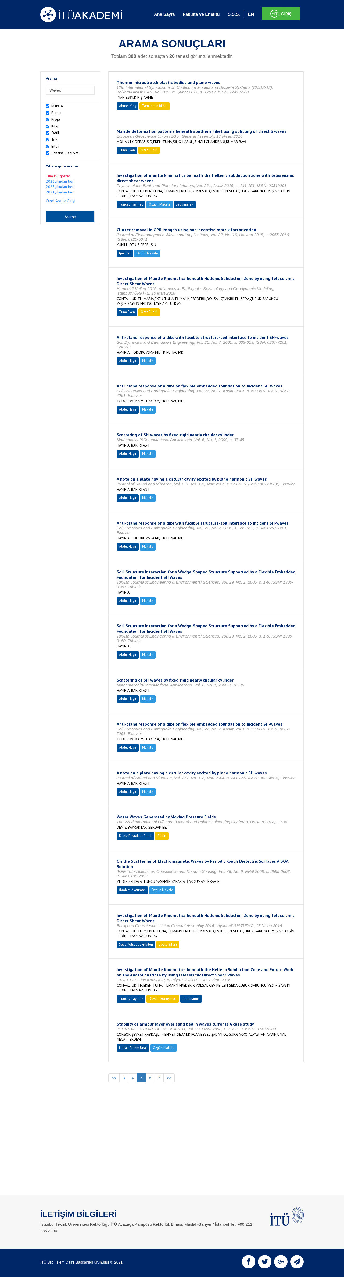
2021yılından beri (60, 192)
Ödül (55, 132)
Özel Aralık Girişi (60, 200)
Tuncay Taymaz (131, 204)
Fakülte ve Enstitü (201, 14)
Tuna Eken (127, 150)
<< (114, 1078)
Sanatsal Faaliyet (64, 153)
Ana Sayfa (164, 14)
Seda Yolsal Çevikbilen (136, 944)
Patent (56, 112)
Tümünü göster (58, 176)
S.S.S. (234, 14)
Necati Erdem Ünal (133, 1047)
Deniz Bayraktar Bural (135, 835)
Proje (55, 119)
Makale (57, 106)
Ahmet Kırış (127, 106)
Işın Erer (125, 253)
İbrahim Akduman (132, 890)
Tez (54, 139)
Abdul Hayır (127, 360)
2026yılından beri (60, 181)
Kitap (55, 126)
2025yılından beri (60, 186)
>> (169, 1078)
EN (251, 14)
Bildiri (55, 146)
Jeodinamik (184, 204)
